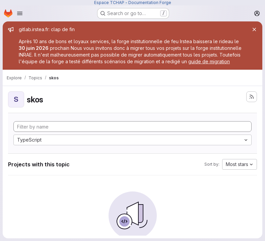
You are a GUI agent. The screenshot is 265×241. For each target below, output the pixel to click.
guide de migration (209, 61)
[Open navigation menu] (19, 13)
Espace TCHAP (109, 2)
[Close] (254, 29)
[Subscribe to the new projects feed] (251, 96)
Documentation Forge (149, 2)
